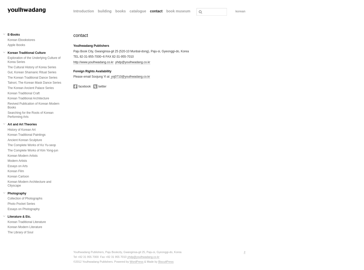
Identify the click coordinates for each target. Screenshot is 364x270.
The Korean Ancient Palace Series (31, 88)
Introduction (83, 11)
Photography (17, 193)
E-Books (14, 34)
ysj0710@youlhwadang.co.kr (130, 76)
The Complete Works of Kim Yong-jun (33, 150)
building (105, 11)
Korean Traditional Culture (27, 53)
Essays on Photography (24, 209)
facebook (82, 86)
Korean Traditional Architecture (28, 98)
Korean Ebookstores (21, 40)
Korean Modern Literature (25, 227)
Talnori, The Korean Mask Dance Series (34, 82)
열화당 (27, 10)
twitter (99, 86)
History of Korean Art (22, 129)
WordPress (136, 261)
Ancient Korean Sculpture (25, 140)
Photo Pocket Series (21, 204)
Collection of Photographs (25, 198)
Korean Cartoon (18, 176)
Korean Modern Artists (23, 156)
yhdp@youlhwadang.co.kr (132, 62)
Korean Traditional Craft (24, 93)
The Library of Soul (20, 232)
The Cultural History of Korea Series (32, 67)
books (120, 11)
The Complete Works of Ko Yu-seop (32, 145)
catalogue (138, 11)
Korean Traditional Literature (27, 222)
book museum (178, 11)
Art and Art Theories (22, 124)
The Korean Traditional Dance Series (32, 77)
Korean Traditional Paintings (27, 135)
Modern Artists (17, 161)
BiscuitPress (166, 261)
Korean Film (16, 171)
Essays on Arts (18, 166)
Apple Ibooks (16, 45)
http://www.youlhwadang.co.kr (93, 62)
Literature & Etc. (19, 216)
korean (240, 11)
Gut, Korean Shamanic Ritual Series (32, 72)
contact (156, 11)
